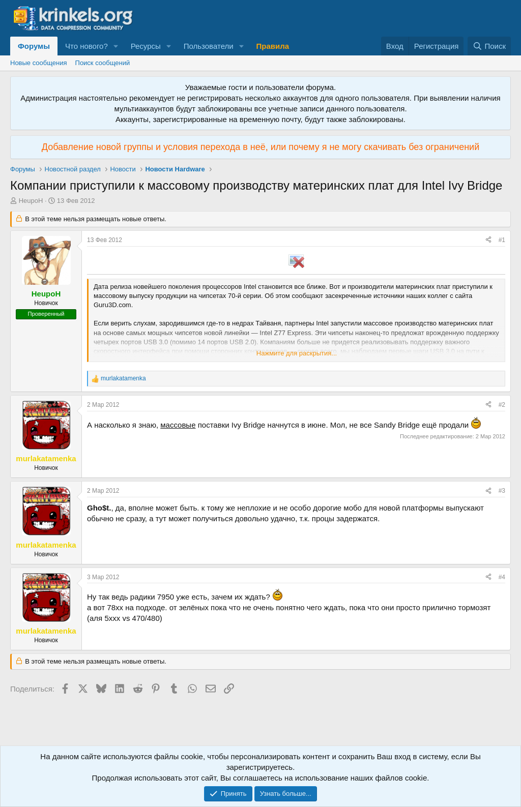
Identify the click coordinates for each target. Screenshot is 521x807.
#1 (502, 240)
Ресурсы (146, 46)
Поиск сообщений (102, 63)
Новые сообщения (38, 63)
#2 (502, 404)
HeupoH (31, 200)
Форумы (34, 46)
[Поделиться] (488, 240)
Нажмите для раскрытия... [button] (296, 353)
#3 (502, 490)
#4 (502, 577)
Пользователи (209, 46)
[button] (116, 46)
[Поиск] (489, 46)
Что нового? (86, 46)
